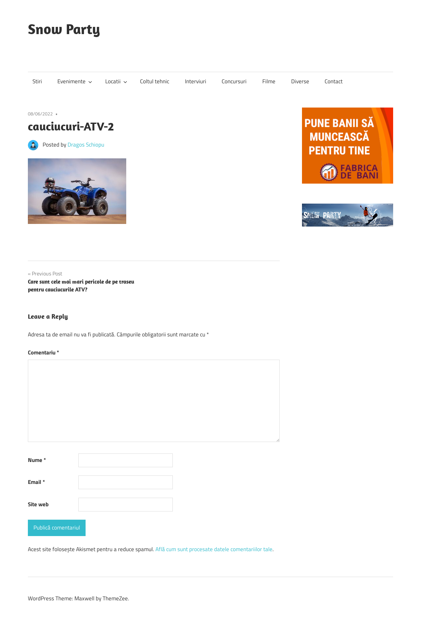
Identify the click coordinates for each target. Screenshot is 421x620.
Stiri (37, 81)
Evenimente (74, 81)
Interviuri (195, 81)
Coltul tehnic (154, 81)
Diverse (300, 81)
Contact (334, 81)
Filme (268, 81)
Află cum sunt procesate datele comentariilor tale (213, 549)
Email (36, 482)
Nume (37, 460)
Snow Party (64, 29)
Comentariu (43, 352)
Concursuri (234, 81)
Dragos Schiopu (86, 144)
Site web (38, 504)
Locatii (116, 81)
